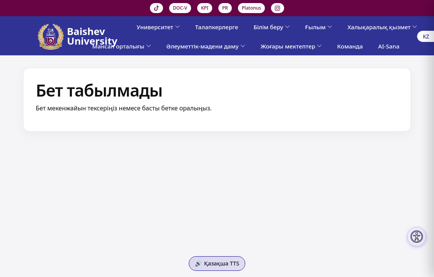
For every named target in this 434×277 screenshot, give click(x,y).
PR (225, 8)
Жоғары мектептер (291, 46)
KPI (204, 8)
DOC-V (180, 8)
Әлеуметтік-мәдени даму (205, 46)
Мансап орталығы (121, 46)
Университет (158, 27)
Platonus (251, 8)
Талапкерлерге (216, 27)
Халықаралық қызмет (382, 27)
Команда (350, 46)
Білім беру (271, 27)
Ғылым (318, 27)
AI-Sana (388, 46)
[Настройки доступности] (416, 236)
